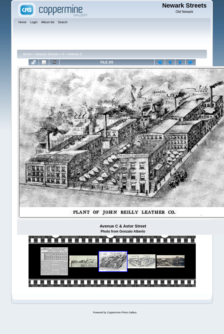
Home (27, 54)
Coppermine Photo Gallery (121, 312)
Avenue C (75, 54)
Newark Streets (47, 54)
